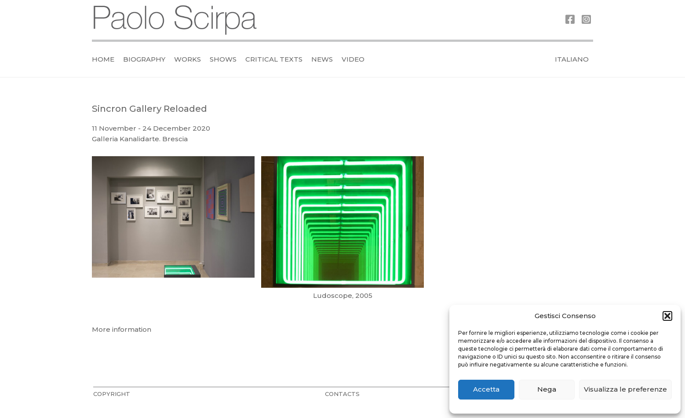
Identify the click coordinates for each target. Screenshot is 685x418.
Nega (546, 389)
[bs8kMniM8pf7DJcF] (342, 235)
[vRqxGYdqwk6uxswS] (173, 235)
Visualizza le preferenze (625, 389)
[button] (667, 316)
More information (121, 329)
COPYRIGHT (111, 393)
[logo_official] (175, 20)
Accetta (486, 389)
